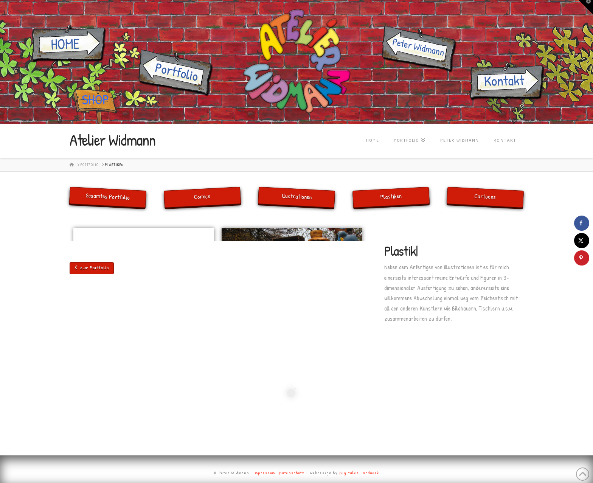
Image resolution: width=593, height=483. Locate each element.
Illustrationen (296, 196)
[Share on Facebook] (581, 223)
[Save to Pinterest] (581, 258)
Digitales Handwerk (359, 473)
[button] (586, 7)
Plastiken (391, 196)
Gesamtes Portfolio (107, 196)
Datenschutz (291, 473)
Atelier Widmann (112, 140)
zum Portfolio (92, 267)
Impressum (264, 473)
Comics (202, 196)
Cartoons (485, 196)
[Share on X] (581, 240)
